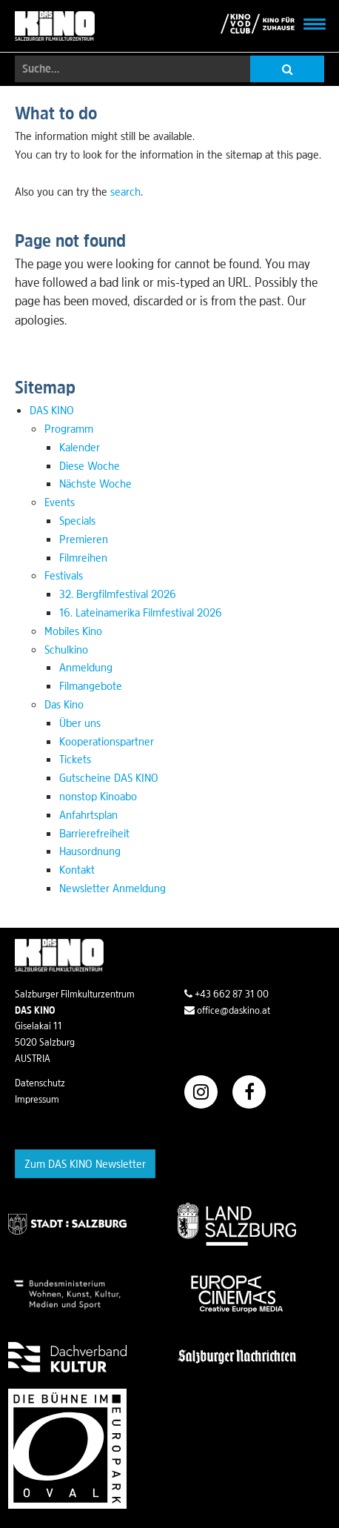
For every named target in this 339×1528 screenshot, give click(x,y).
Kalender (79, 446)
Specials (77, 520)
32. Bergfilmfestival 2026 (117, 593)
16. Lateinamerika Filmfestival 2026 (140, 612)
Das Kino (64, 704)
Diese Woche (89, 465)
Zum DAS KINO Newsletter (85, 1163)
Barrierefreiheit (94, 833)
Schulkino (66, 649)
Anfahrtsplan (88, 814)
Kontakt (77, 869)
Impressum (37, 1099)
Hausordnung (90, 850)
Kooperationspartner (106, 741)
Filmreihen (83, 557)
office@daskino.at (227, 1010)
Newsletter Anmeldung (112, 887)
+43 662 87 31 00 (226, 993)
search (125, 191)
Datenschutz (40, 1082)
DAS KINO (52, 409)
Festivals (63, 575)
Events (59, 501)
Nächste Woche (95, 483)
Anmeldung (86, 667)
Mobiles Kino (73, 630)
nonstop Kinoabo (98, 795)
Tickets (75, 758)
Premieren (83, 538)
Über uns (80, 722)
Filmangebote (90, 685)
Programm (68, 428)
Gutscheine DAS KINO (108, 777)
